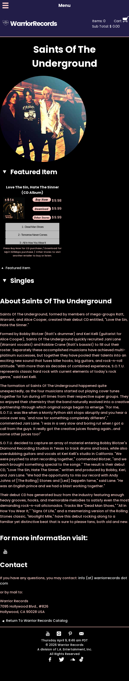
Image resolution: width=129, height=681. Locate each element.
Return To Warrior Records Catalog (34, 620)
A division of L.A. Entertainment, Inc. (64, 649)
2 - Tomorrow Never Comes (32, 234)
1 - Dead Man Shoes (32, 226)
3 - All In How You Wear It (32, 242)
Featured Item (15, 267)
